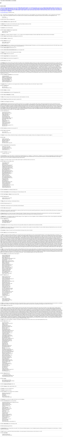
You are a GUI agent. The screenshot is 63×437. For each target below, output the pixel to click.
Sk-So (33, 9)
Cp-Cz (41, 7)
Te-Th (43, 9)
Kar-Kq (23, 8)
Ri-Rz (19, 9)
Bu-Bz (27, 7)
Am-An (9, 7)
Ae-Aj (4, 7)
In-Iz (16, 8)
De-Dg (47, 7)
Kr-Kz (26, 8)
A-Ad (1, 7)
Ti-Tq (46, 9)
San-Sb (25, 9)
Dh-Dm (50, 7)
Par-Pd (3, 9)
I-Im (14, 8)
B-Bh (19, 7)
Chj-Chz (35, 7)
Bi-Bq (22, 7)
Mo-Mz (48, 8)
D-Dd (44, 7)
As (14, 7)
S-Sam (22, 9)
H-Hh (6, 8)
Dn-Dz (53, 7)
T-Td (41, 9)
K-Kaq (20, 8)
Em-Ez (58, 7)
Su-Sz (39, 9)
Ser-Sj (31, 9)
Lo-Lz (31, 8)
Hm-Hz (11, 8)
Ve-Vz (59, 9)
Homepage (10, 10)
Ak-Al (6, 7)
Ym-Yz (5, 10)
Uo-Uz (54, 9)
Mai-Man (38, 8)
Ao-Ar (12, 7)
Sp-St (36, 9)
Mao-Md (41, 8)
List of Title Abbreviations (4, 12)
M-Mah (34, 8)
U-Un (51, 9)
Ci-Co (39, 7)
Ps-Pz (13, 9)
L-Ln (29, 8)
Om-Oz (59, 8)
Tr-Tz (49, 9)
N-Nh (51, 8)
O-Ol (56, 8)
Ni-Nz (54, 8)
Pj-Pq (9, 9)
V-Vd (56, 9)
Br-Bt (24, 7)
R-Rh (17, 9)
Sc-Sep (28, 9)
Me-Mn (45, 8)
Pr (10, 9)
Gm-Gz (3, 8)
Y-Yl (2, 10)
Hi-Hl (9, 8)
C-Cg (29, 7)
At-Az (16, 7)
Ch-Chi (32, 7)
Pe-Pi (6, 9)
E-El (55, 7)
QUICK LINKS (3, 6)
